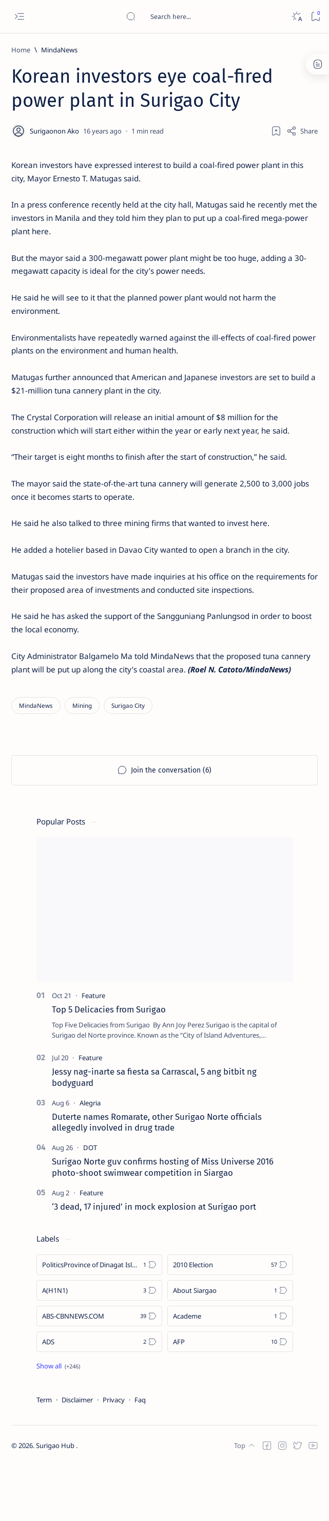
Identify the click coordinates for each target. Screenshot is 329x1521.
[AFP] (230, 1396)
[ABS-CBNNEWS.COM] (99, 1371)
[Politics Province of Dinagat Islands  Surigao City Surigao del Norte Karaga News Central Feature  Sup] (99, 1319)
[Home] (20, 49)
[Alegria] (90, 1157)
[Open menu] (19, 17)
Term (44, 1454)
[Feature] (93, 1050)
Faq (140, 1454)
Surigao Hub (56, 1501)
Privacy (114, 1454)
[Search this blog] (203, 16)
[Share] (302, 131)
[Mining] (82, 760)
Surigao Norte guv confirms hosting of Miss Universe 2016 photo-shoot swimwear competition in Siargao (163, 1222)
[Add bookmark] (276, 131)
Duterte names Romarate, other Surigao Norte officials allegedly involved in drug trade (157, 1177)
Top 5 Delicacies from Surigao (109, 1064)
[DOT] (90, 1202)
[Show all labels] (58, 1421)
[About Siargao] (230, 1345)
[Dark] (296, 17)
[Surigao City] (128, 760)
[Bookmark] (315, 17)
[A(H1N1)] (99, 1345)
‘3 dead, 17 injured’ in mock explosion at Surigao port (154, 1261)
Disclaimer (77, 1454)
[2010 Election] (230, 1319)
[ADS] (99, 1396)
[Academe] (230, 1371)
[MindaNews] (59, 49)
